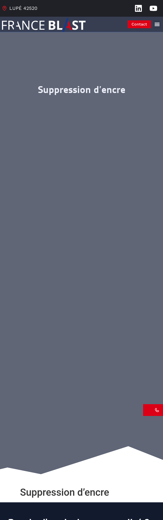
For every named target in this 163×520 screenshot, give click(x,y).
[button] (157, 24)
